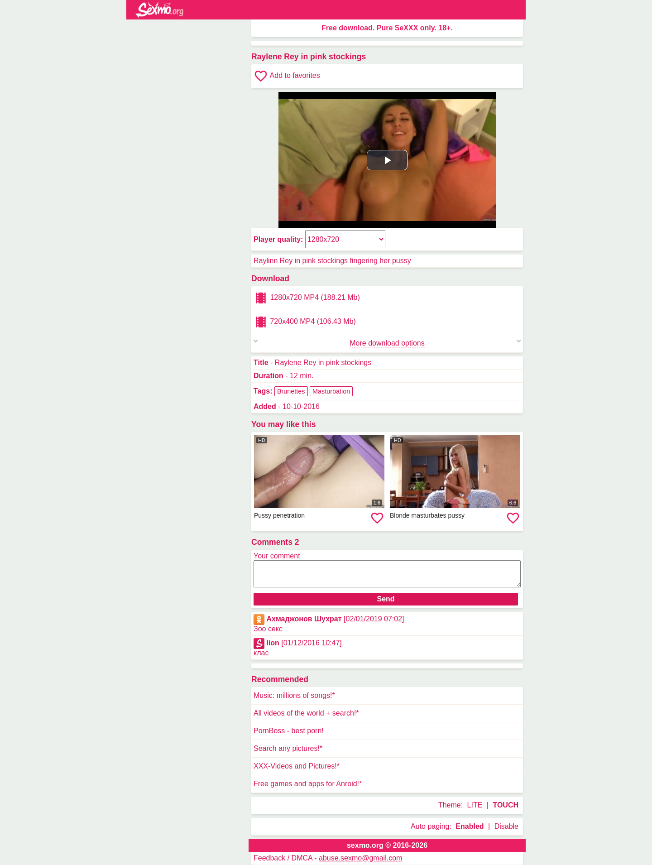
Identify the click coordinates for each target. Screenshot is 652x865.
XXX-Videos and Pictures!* (297, 766)
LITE (475, 805)
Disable (506, 826)
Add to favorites (287, 76)
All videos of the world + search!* (306, 713)
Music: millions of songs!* (294, 695)
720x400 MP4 (305, 322)
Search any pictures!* (288, 748)
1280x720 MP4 (307, 298)
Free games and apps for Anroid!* (308, 784)
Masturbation (331, 391)
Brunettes (291, 391)
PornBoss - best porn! (289, 731)
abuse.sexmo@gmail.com (360, 858)
